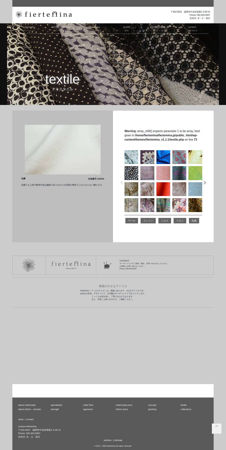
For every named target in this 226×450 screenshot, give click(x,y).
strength (55, 409)
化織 (194, 220)
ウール (131, 220)
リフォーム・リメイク (61, 28)
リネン (180, 220)
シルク (164, 220)
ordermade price (124, 405)
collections (186, 409)
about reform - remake (29, 409)
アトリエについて (94, 28)
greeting (152, 409)
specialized (56, 405)
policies (107, 440)
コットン (148, 220)
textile (184, 405)
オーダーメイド (28, 28)
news (20, 419)
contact (30, 419)
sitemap (118, 440)
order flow (88, 405)
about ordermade (27, 405)
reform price (122, 409)
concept (152, 405)
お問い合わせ (192, 28)
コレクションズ (159, 28)
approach (88, 409)
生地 (126, 28)
